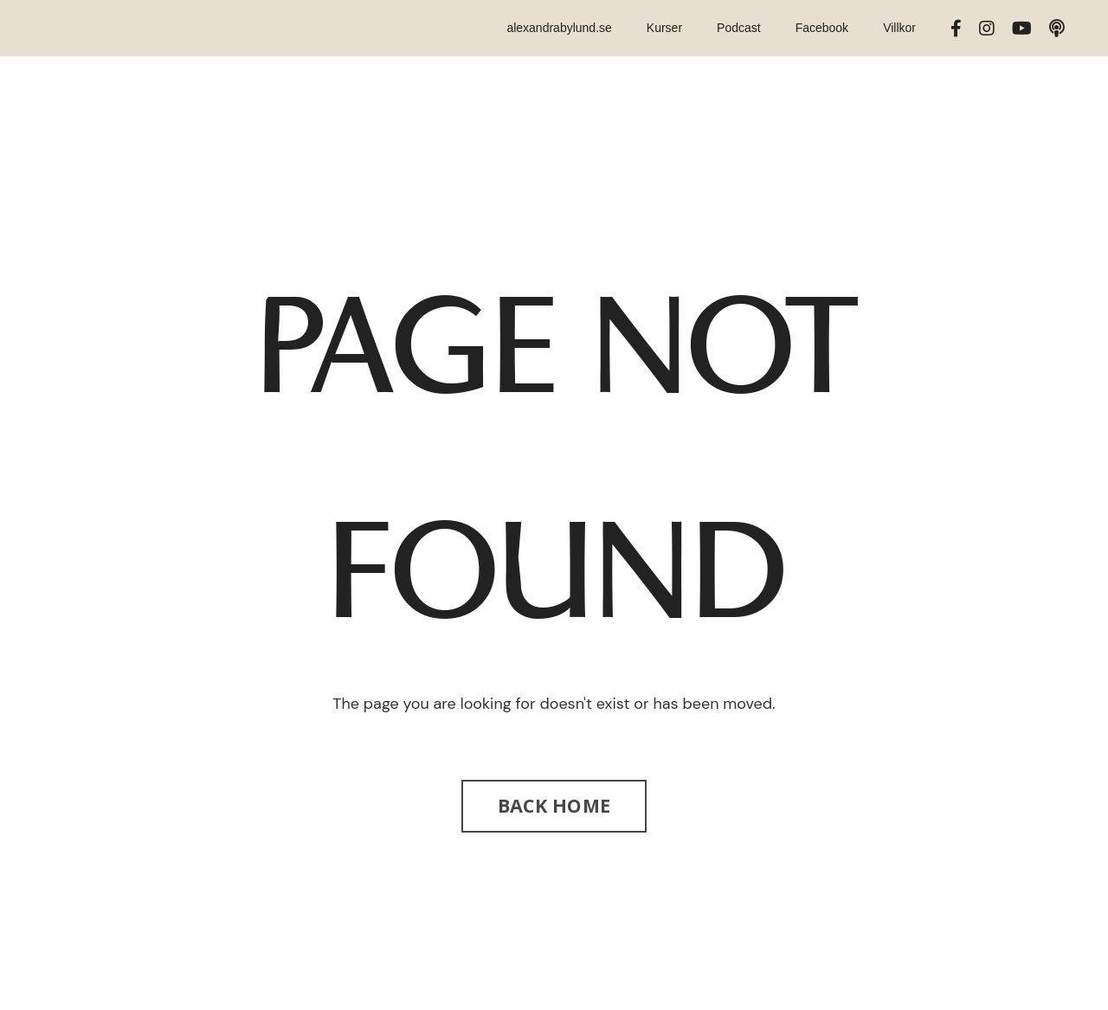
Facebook (822, 28)
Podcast (739, 28)
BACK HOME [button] (554, 805)
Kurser (664, 28)
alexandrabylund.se (558, 28)
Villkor (899, 28)
